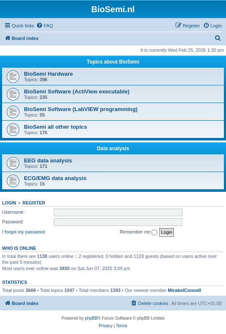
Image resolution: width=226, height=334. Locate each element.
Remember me (138, 232)
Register (34, 202)
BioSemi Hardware (48, 74)
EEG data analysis (48, 160)
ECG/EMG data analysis (55, 178)
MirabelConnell (184, 290)
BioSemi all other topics (55, 127)
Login (9, 202)
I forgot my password (23, 231)
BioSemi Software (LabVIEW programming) (80, 109)
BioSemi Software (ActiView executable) (76, 91)
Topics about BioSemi (113, 62)
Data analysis (113, 148)
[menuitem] (44, 26)
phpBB (91, 318)
